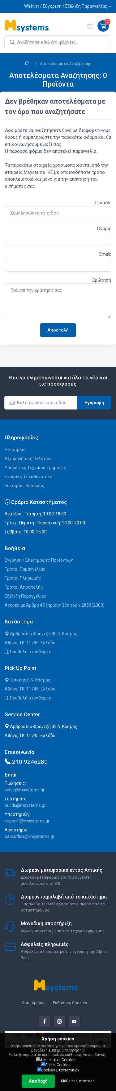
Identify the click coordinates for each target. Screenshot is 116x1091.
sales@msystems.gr (25, 789)
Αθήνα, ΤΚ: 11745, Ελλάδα (30, 642)
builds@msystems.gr (25, 805)
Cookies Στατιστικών (58, 1069)
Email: (105, 254)
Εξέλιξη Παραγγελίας (26, 596)
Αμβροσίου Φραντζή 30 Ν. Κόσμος (41, 633)
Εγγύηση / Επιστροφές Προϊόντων (39, 560)
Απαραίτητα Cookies (55, 1059)
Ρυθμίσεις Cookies (70, 1002)
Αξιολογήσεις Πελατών (28, 458)
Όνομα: (104, 228)
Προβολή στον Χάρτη (28, 651)
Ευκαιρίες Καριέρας (24, 485)
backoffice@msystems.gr (29, 836)
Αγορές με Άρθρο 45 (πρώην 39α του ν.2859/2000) (55, 605)
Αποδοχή (38, 1081)
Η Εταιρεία (15, 449)
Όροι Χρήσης (33, 1002)
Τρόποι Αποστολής (24, 587)
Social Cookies (56, 1064)
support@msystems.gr (27, 820)
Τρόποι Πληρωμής (23, 578)
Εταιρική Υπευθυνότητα (28, 476)
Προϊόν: (103, 203)
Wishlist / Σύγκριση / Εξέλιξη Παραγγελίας (65, 6)
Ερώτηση (101, 280)
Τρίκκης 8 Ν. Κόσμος (27, 679)
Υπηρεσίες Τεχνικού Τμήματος (35, 467)
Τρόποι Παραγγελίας (25, 569)
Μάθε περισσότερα (78, 1081)
